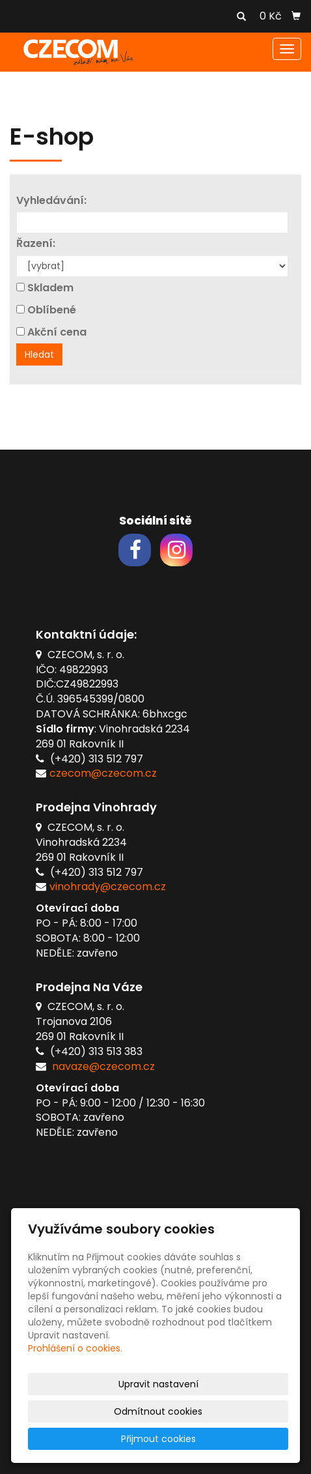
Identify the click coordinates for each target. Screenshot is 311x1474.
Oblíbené (51, 310)
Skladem (50, 288)
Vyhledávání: (51, 201)
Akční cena (57, 332)
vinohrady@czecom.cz (107, 886)
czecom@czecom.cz (103, 773)
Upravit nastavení (158, 1384)
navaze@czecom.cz (103, 1066)
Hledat (39, 354)
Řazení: (35, 244)
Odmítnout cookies (158, 1411)
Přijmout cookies (158, 1438)
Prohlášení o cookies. (75, 1348)
